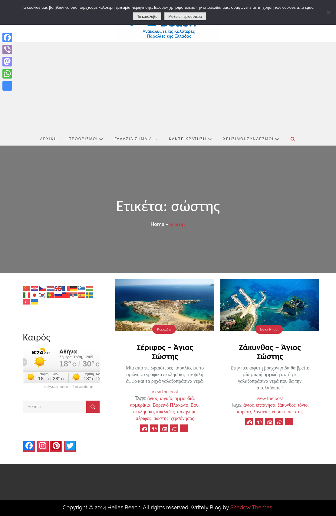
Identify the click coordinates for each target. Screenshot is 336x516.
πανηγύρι (186, 411)
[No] (328, 12)
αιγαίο (166, 398)
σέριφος (143, 418)
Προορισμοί (86, 139)
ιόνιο (303, 405)
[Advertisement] (168, 87)
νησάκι (278, 411)
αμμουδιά (184, 398)
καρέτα (244, 411)
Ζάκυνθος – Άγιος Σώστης (270, 352)
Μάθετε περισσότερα (185, 17)
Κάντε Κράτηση (190, 139)
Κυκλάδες (164, 329)
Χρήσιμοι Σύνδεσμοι (251, 139)
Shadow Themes (251, 507)
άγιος (152, 398)
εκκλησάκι (143, 411)
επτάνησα (265, 405)
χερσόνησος (182, 418)
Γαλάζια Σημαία (136, 139)
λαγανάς (261, 411)
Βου (194, 405)
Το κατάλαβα (147, 17)
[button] (293, 139)
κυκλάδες (165, 411)
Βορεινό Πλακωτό (170, 405)
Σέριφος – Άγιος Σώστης (165, 352)
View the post (164, 391)
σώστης (160, 418)
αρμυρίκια (140, 405)
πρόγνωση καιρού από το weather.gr (68, 387)
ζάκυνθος (287, 405)
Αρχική (48, 139)
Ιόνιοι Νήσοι (269, 329)
